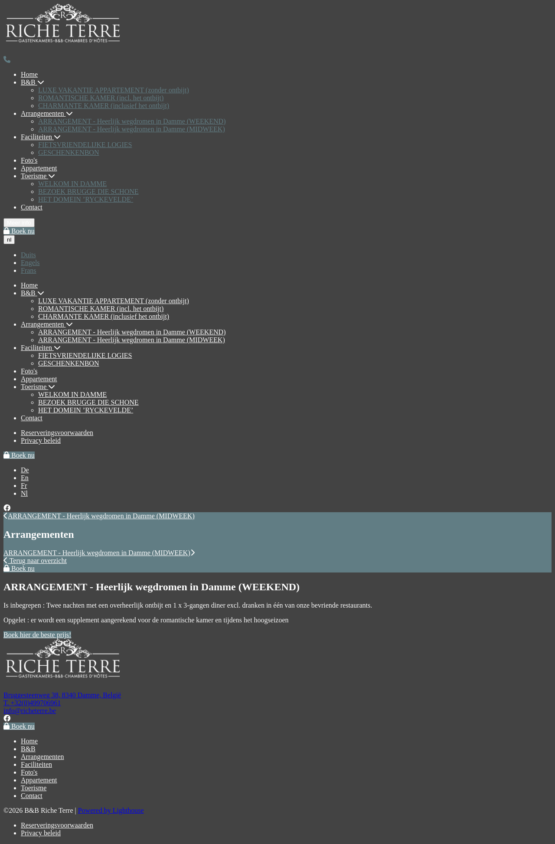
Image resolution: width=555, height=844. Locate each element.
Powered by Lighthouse (111, 810)
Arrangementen (47, 113)
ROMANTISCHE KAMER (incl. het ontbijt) (100, 97)
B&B (32, 82)
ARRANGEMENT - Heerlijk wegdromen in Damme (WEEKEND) (132, 121)
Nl (24, 493)
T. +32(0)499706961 (32, 703)
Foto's (29, 160)
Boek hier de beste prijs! (37, 634)
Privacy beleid (41, 440)
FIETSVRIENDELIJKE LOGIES (85, 144)
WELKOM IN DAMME (72, 183)
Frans (28, 270)
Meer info (19, 222)
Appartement (39, 168)
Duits (28, 254)
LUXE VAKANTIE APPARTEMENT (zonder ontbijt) (113, 90)
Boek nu (19, 231)
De (25, 470)
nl (9, 239)
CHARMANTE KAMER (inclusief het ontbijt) (103, 105)
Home (29, 74)
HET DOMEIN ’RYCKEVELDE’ (85, 199)
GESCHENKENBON (68, 152)
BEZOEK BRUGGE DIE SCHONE (88, 191)
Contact (31, 207)
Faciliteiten (41, 137)
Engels (30, 262)
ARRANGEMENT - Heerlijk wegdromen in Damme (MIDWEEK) (131, 129)
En (25, 477)
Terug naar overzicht (35, 560)
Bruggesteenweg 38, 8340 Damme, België (62, 695)
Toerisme (38, 176)
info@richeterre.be (29, 710)
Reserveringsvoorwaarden (57, 432)
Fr (24, 485)
